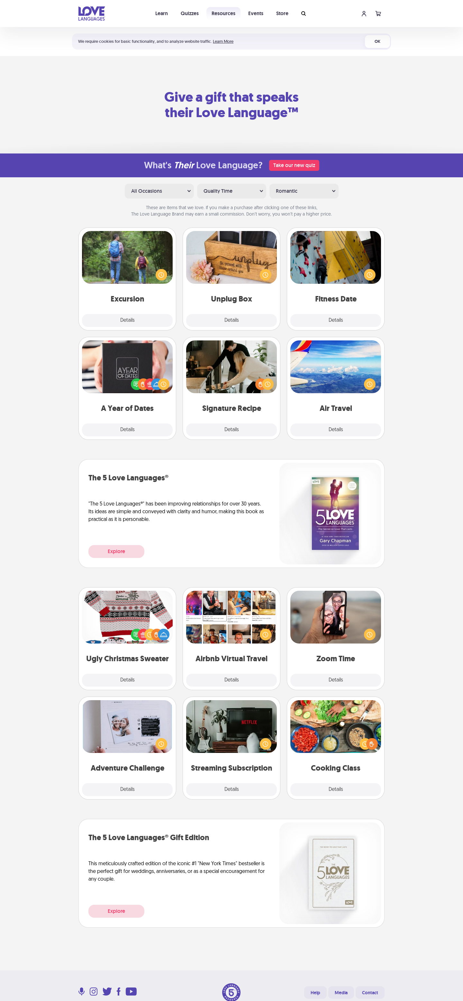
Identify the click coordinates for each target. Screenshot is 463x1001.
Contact (370, 993)
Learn (161, 13)
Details (127, 320)
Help (315, 993)
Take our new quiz (294, 165)
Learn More (223, 41)
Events (255, 13)
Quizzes (190, 13)
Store (282, 13)
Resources (223, 13)
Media (341, 993)
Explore (116, 551)
